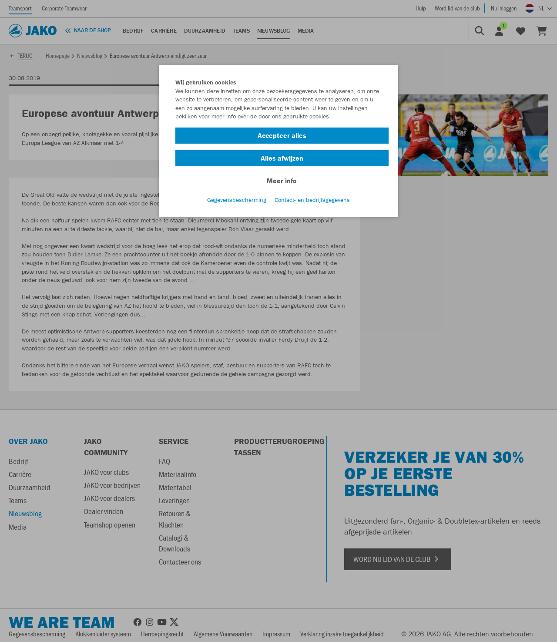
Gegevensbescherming (236, 201)
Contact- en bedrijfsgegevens (312, 201)
